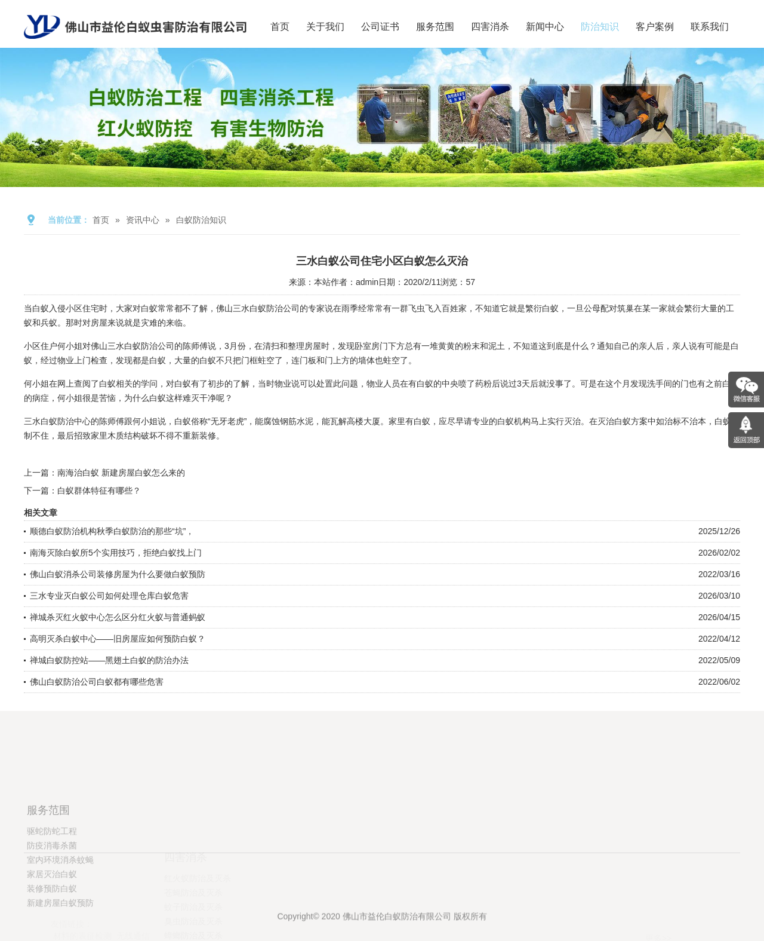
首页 (279, 27)
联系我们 (710, 27)
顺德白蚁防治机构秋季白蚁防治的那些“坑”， (112, 531)
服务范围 (435, 27)
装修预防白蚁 (52, 935)
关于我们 (325, 27)
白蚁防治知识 (201, 220)
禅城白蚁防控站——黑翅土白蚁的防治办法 (109, 660)
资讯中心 (142, 220)
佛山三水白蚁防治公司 (258, 308)
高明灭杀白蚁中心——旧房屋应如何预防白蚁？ (117, 638)
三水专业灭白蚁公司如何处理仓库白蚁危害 (109, 595)
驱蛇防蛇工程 (52, 878)
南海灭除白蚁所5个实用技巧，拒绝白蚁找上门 (116, 552)
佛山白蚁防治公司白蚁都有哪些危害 (97, 681)
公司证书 (380, 27)
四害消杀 (490, 27)
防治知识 (600, 27)
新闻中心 (545, 27)
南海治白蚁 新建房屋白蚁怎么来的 (121, 472)
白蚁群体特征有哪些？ (99, 490)
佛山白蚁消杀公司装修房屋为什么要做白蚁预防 (117, 574)
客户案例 (655, 27)
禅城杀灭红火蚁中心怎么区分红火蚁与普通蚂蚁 (117, 617)
